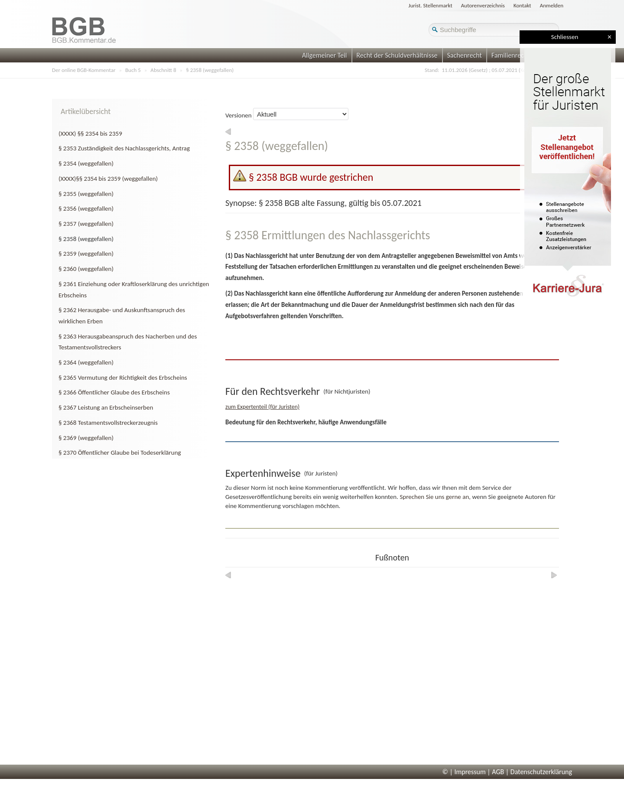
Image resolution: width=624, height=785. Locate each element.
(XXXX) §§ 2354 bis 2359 (90, 133)
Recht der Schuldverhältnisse (397, 55)
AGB (498, 772)
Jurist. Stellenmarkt (430, 5)
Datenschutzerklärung (541, 772)
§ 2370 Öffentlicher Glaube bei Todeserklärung (119, 452)
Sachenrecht (464, 55)
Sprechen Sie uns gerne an (434, 497)
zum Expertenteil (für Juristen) (262, 406)
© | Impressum (464, 772)
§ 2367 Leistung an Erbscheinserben (105, 407)
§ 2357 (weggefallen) (86, 224)
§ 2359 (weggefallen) (86, 253)
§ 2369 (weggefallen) (86, 438)
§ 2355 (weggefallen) (86, 194)
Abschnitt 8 (163, 70)
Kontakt (522, 5)
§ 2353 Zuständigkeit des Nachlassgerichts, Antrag (124, 148)
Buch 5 (133, 70)
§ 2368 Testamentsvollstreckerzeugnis (108, 423)
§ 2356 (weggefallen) (86, 208)
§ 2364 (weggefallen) (86, 362)
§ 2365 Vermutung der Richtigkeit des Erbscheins (122, 377)
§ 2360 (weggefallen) (86, 269)
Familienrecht (510, 55)
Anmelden (551, 5)
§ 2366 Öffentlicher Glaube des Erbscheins (114, 392)
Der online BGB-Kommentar (83, 70)
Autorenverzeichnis (483, 5)
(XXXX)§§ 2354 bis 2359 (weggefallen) (108, 178)
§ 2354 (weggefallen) (86, 163)
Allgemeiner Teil (324, 55)
